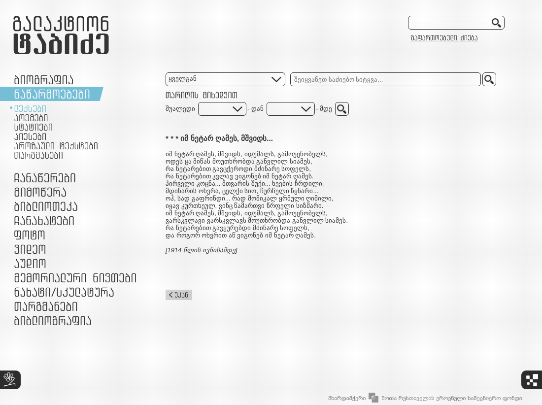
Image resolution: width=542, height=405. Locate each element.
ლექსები (30, 108)
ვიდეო (29, 249)
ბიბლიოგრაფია (52, 320)
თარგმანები (38, 155)
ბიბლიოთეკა (45, 206)
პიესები (30, 136)
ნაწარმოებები (52, 94)
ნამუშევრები (64, 292)
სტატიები (33, 127)
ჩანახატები (44, 220)
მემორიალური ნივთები (75, 277)
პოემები (31, 117)
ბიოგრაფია (43, 79)
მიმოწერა (40, 192)
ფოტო (29, 235)
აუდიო (30, 263)
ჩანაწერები (44, 177)
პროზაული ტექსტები (56, 145)
